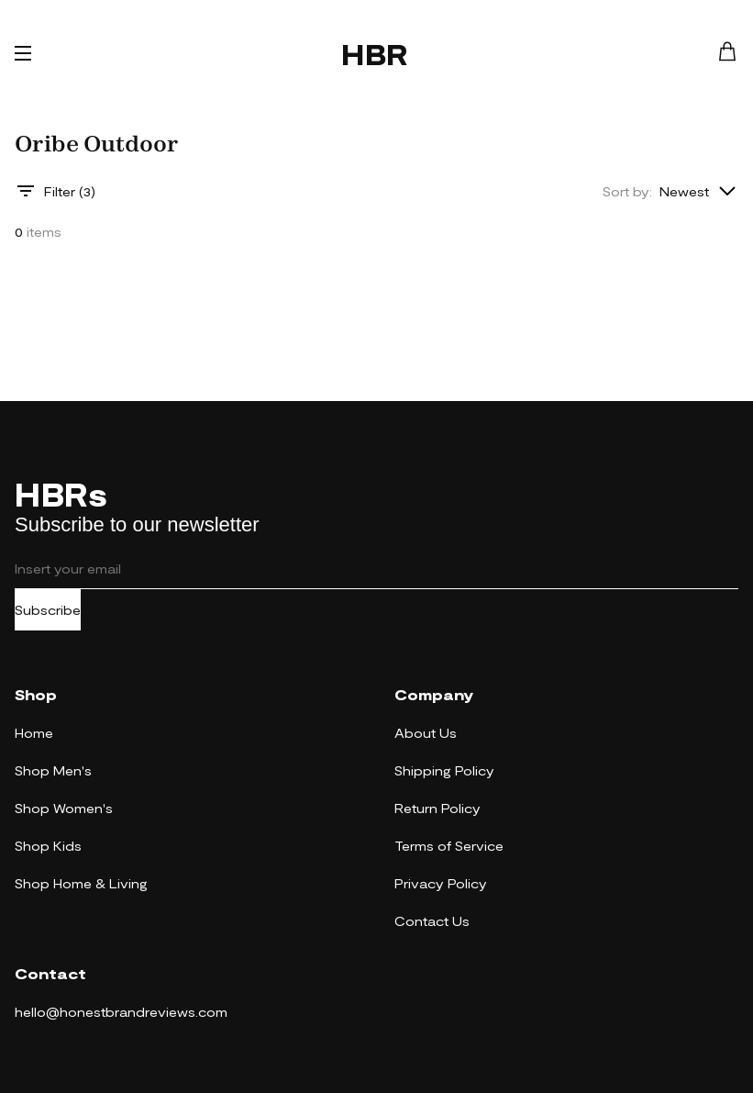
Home (34, 733)
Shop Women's (64, 808)
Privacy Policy (440, 883)
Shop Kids (48, 845)
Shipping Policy (444, 770)
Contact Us (432, 921)
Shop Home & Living (81, 883)
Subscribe (48, 610)
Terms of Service (449, 845)
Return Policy (437, 808)
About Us (425, 733)
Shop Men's (53, 770)
